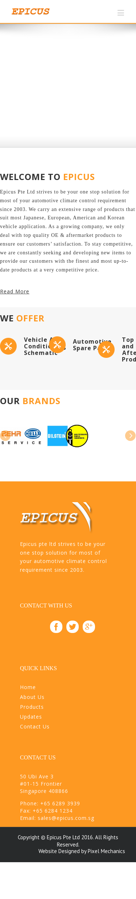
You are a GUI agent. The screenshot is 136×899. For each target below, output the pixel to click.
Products (32, 706)
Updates (31, 716)
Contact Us (35, 726)
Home (28, 687)
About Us (32, 696)
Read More (14, 291)
